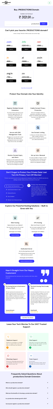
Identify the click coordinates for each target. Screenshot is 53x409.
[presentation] (41, 281)
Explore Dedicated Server (26, 261)
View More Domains (26, 88)
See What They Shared (27, 317)
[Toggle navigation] (49, 3)
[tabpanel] (38, 190)
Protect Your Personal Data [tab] (13, 186)
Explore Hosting (15, 235)
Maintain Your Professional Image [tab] (14, 200)
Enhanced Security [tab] (11, 193)
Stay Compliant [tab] (10, 196)
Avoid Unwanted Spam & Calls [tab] (13, 189)
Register (11, 49)
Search (43, 23)
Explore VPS (38, 235)
